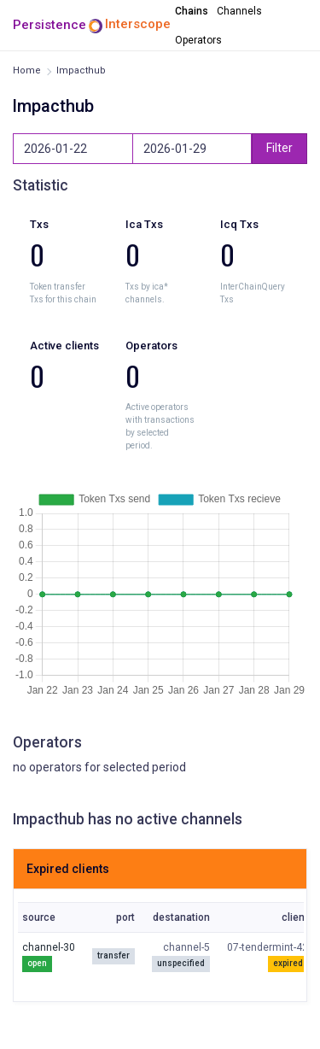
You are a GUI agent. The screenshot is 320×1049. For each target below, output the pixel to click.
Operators (198, 40)
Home (27, 70)
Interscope (138, 24)
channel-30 (48, 947)
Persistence (49, 24)
